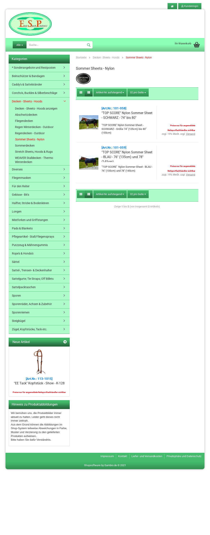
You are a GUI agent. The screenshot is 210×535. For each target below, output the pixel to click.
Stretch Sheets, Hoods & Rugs (34, 151)
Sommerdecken (25, 145)
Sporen (16, 295)
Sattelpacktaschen (24, 287)
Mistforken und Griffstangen (30, 220)
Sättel (15, 261)
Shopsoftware (92, 465)
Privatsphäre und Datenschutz (184, 456)
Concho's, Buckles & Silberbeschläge (34, 93)
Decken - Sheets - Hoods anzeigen (36, 108)
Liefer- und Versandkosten (146, 456)
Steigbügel (18, 320)
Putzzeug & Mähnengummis (30, 245)
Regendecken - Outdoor (30, 133)
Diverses (17, 169)
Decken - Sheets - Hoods (27, 101)
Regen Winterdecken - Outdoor (34, 127)
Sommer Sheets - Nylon (30, 139)
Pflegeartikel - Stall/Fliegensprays (33, 236)
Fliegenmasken (21, 177)
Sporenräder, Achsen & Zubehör (32, 304)
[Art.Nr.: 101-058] (114, 108)
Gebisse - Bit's (20, 194)
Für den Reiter (21, 186)
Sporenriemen (21, 312)
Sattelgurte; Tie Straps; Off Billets (33, 278)
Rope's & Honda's (22, 253)
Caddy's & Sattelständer (27, 84)
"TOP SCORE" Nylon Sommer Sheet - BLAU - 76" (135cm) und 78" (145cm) (127, 157)
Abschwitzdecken (26, 114)
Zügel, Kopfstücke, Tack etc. (29, 329)
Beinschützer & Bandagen (28, 76)
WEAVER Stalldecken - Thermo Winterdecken (34, 160)
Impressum (107, 456)
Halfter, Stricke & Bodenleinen (30, 203)
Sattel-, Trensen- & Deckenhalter (32, 270)
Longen (17, 211)
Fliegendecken (24, 120)
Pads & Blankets (22, 228)
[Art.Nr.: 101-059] (114, 147)
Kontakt (122, 456)
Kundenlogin (189, 6)
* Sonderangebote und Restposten (34, 67)
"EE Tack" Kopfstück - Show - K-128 (39, 383)
